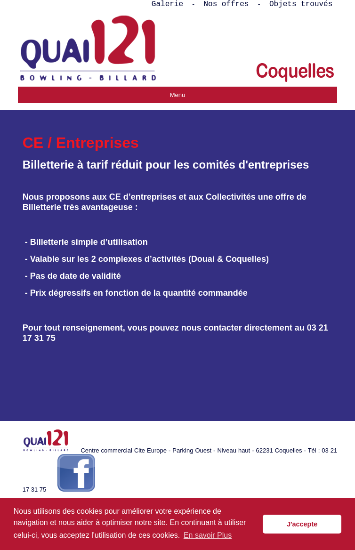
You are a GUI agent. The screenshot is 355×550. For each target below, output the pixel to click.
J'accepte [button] (302, 524)
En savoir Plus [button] (208, 535)
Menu (178, 94)
